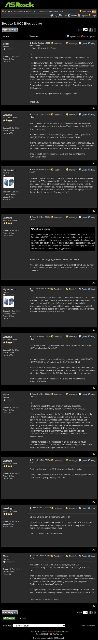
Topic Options (88, 37)
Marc (7, 394)
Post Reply (9, 30)
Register (84, 16)
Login (94, 16)
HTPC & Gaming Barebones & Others (49, 11)
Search (64, 16)
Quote (84, 44)
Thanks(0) (71, 44)
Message (33, 36)
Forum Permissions (89, 626)
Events (72, 16)
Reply (92, 44)
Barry (7, 43)
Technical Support (25, 11)
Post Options (57, 44)
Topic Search (73, 37)
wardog (8, 114)
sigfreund (9, 170)
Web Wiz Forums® (51, 632)
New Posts (86, 11)
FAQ (55, 16)
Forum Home (10, 11)
